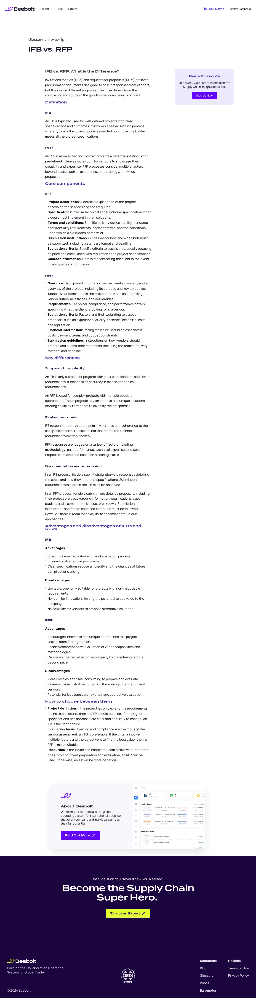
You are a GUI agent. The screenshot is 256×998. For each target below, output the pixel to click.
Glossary (35, 39)
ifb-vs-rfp (56, 39)
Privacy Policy (238, 975)
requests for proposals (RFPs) (112, 80)
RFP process (62, 493)
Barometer (208, 990)
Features (72, 8)
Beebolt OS (46, 8)
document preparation (79, 755)
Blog (203, 968)
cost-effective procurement (81, 561)
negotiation (81, 642)
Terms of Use (238, 968)
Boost (204, 983)
